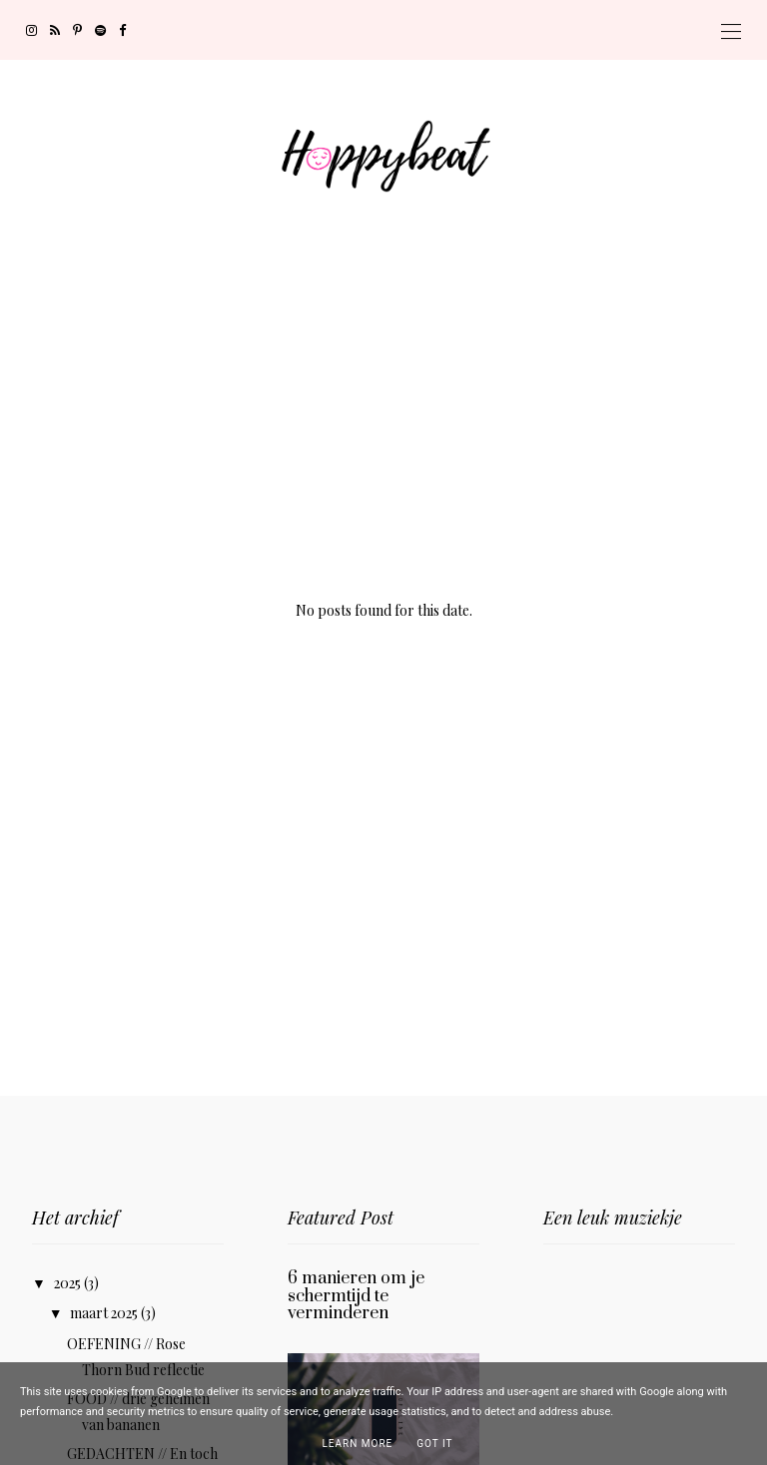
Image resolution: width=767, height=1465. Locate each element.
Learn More (357, 1443)
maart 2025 (105, 1312)
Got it (434, 1443)
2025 (69, 1282)
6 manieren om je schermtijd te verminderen (356, 1295)
